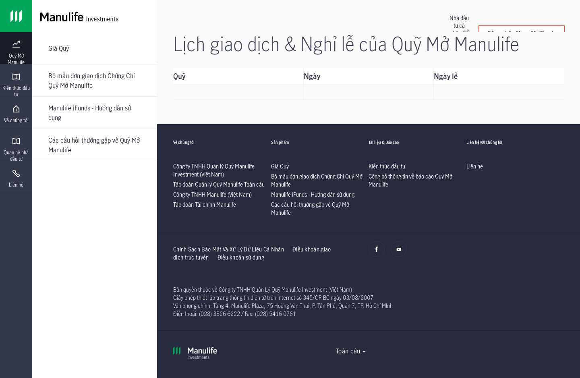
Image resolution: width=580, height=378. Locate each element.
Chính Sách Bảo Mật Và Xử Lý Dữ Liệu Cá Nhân (228, 249)
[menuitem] (16, 52)
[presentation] (16, 48)
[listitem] (214, 170)
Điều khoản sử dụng (241, 257)
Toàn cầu (348, 351)
